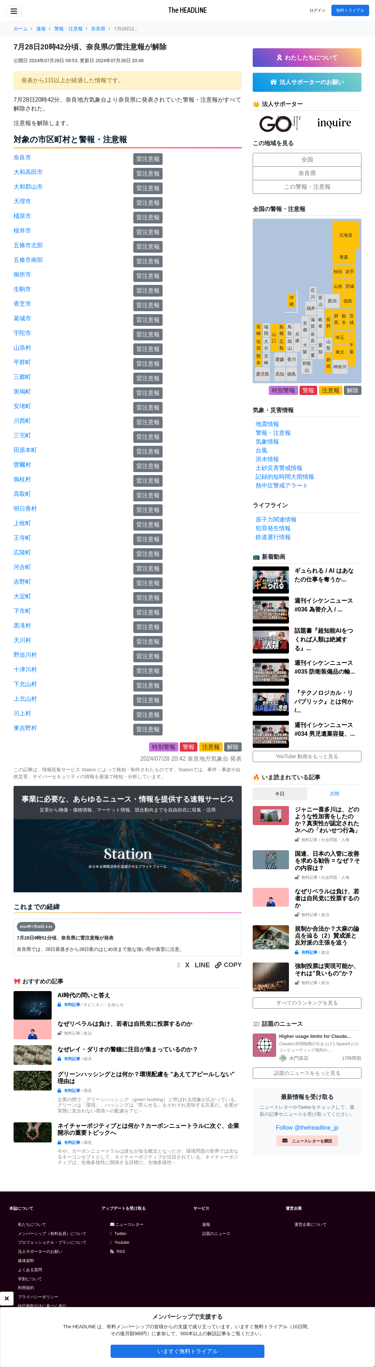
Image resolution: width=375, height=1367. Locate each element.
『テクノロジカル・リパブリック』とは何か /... (323, 701)
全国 (307, 160)
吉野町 (22, 582)
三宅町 (22, 435)
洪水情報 (267, 459)
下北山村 (25, 684)
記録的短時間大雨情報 (285, 477)
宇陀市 (22, 333)
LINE (202, 965)
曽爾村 (22, 465)
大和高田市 (28, 172)
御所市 (22, 274)
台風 (261, 450)
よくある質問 (30, 1270)
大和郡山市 (28, 187)
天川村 (22, 640)
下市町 (22, 611)
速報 (206, 1224)
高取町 (22, 494)
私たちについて (32, 1224)
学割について (30, 1279)
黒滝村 (22, 625)
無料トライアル (350, 10)
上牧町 (22, 523)
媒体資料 (26, 1260)
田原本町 (25, 450)
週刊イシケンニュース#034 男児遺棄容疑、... (324, 729)
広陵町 (22, 552)
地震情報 (267, 424)
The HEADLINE (187, 10)
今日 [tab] (280, 794)
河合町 (22, 567)
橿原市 (22, 216)
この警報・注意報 (307, 187)
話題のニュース (216, 1233)
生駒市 (22, 289)
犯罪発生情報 (273, 528)
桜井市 (22, 230)
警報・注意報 (273, 433)
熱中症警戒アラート (282, 485)
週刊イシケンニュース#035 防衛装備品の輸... (324, 667)
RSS (117, 1251)
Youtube (120, 1242)
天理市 (22, 201)
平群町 (22, 362)
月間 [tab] (334, 794)
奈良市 (22, 157)
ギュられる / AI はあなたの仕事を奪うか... (324, 575)
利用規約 (26, 1287)
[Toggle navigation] (14, 11)
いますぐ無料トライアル (187, 1351)
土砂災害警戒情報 (279, 468)
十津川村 (25, 669)
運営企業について (310, 1224)
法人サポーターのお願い (40, 1251)
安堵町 (22, 406)
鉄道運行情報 (273, 537)
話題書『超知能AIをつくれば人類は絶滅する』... (323, 639)
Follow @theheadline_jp (307, 1128)
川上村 (22, 713)
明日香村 (25, 508)
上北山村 (25, 699)
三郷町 (22, 377)
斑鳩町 (22, 391)
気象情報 (267, 441)
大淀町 (22, 596)
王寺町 (22, 538)
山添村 (22, 347)
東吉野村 (25, 728)
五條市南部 (28, 260)
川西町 (22, 421)
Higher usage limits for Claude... (315, 1036)
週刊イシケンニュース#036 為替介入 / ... (323, 605)
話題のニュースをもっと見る (307, 1073)
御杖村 (22, 479)
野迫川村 (25, 655)
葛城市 (22, 318)
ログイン (317, 10)
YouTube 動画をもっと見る (307, 756)
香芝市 (22, 304)
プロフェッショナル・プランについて (52, 1242)
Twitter (118, 1233)
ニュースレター (127, 1224)
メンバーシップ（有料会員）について (52, 1233)
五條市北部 (28, 245)
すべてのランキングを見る (307, 1003)
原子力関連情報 (276, 519)
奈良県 (307, 173)
